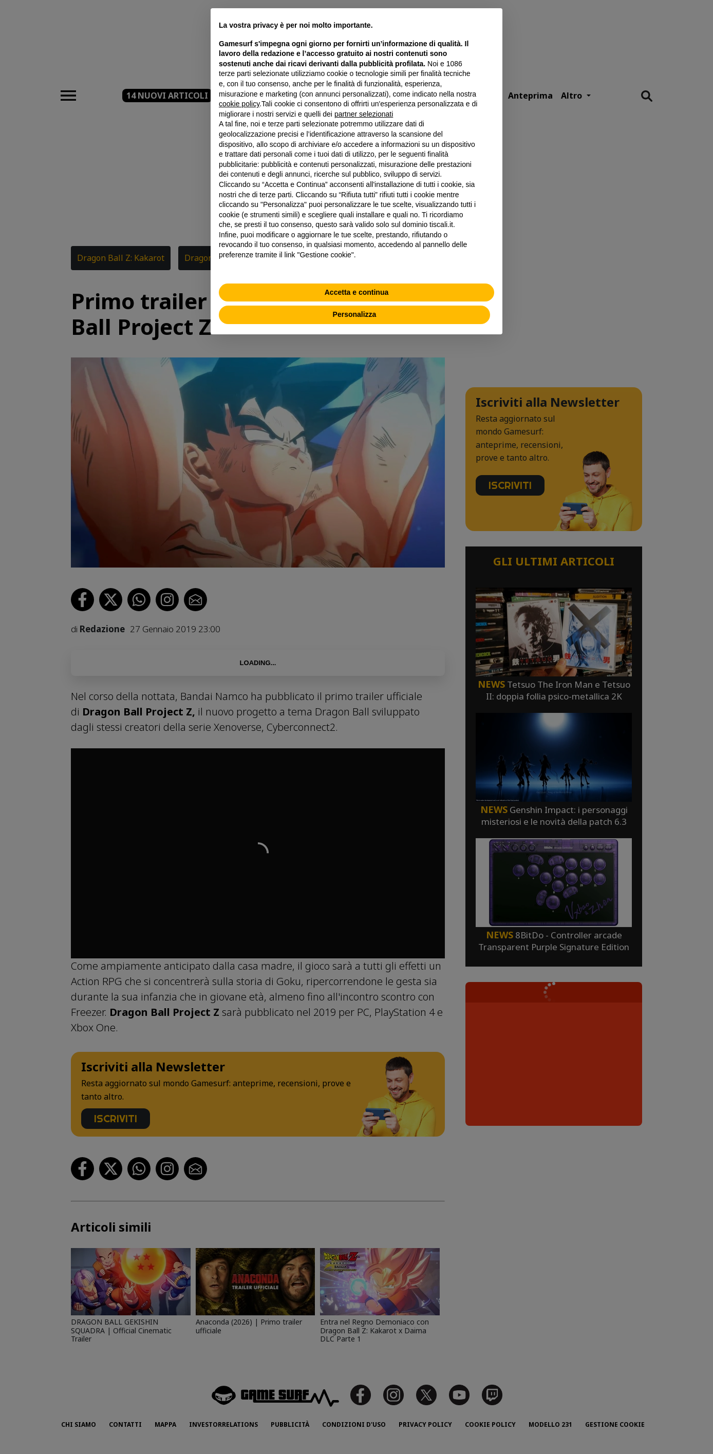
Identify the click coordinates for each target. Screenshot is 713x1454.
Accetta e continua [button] (356, 292)
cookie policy (239, 104)
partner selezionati (363, 114)
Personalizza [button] (355, 314)
